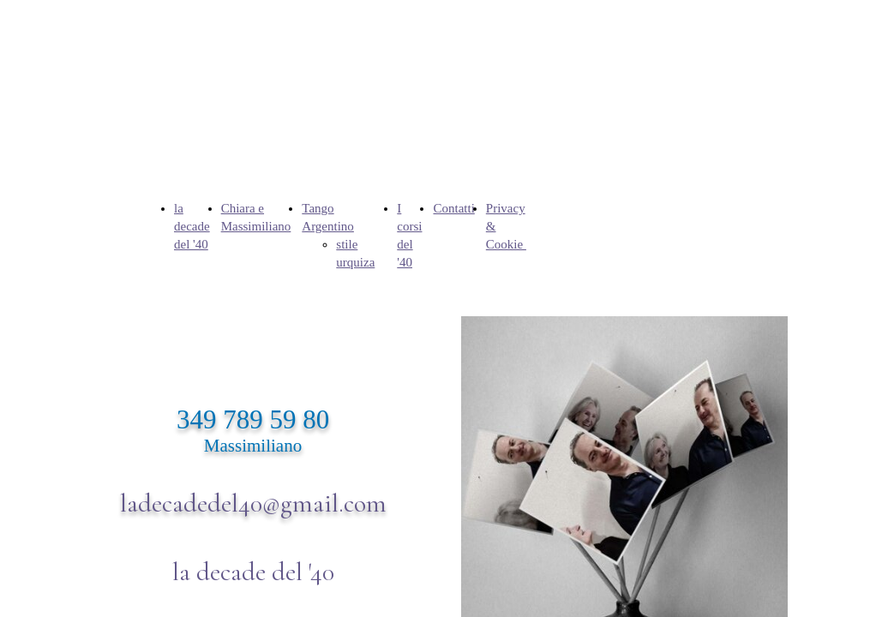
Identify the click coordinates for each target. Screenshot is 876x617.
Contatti (453, 208)
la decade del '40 (192, 226)
